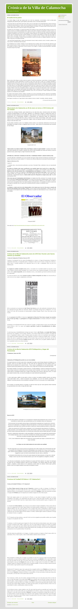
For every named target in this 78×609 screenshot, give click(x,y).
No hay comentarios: (20, 343)
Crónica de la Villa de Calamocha (37, 7)
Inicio (33, 602)
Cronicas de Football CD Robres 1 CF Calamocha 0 (23, 479)
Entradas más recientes (12, 602)
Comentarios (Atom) (15, 604)
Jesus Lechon (62, 16)
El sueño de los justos (14, 17)
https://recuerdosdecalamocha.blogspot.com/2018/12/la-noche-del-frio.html (29, 225)
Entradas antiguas (52, 602)
